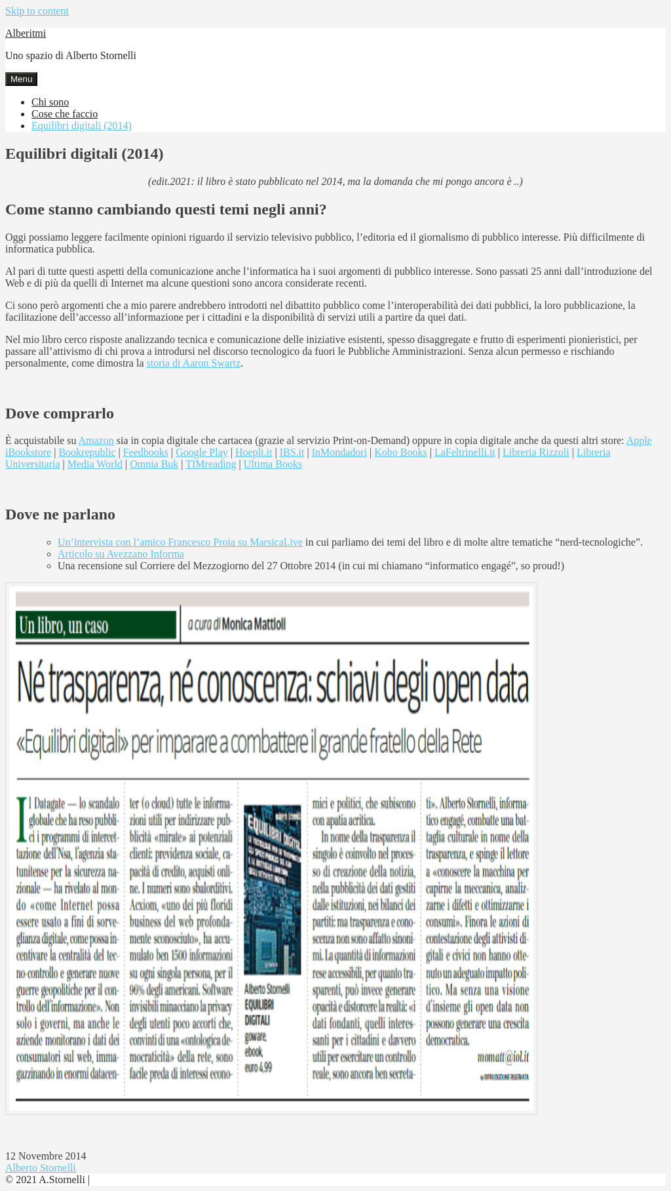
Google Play (202, 452)
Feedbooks (145, 452)
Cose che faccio (64, 113)
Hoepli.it (253, 452)
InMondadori (339, 452)
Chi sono (50, 102)
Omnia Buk (154, 464)
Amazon (96, 440)
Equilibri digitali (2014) (81, 125)
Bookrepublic (86, 452)
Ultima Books (273, 464)
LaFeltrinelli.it (464, 452)
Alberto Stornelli (40, 1167)
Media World (95, 464)
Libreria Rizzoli (536, 452)
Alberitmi (25, 33)
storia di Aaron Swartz (193, 363)
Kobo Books (400, 452)
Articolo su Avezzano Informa (121, 553)
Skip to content (37, 10)
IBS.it (292, 452)
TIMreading (210, 464)
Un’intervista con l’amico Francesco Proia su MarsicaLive (180, 542)
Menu (21, 79)
